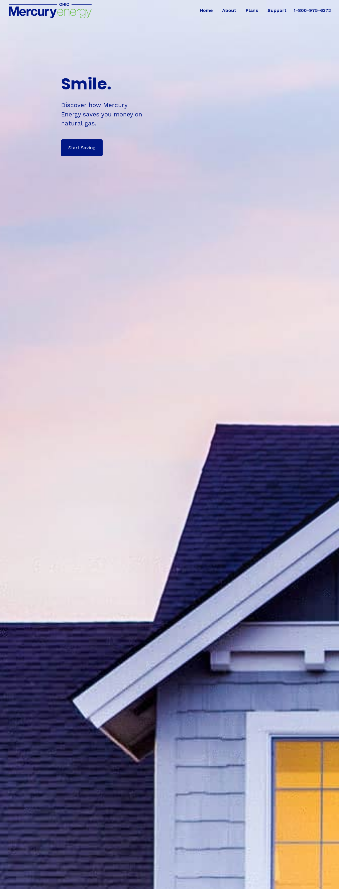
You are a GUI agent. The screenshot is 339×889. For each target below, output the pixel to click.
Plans (252, 10)
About (229, 10)
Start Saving (81, 147)
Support (277, 10)
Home (206, 10)
